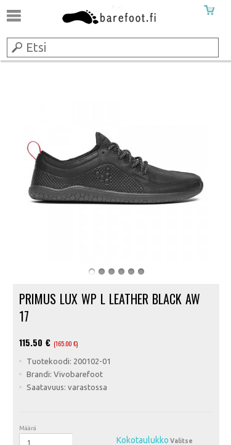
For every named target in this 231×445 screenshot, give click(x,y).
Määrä (27, 428)
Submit (16, 47)
